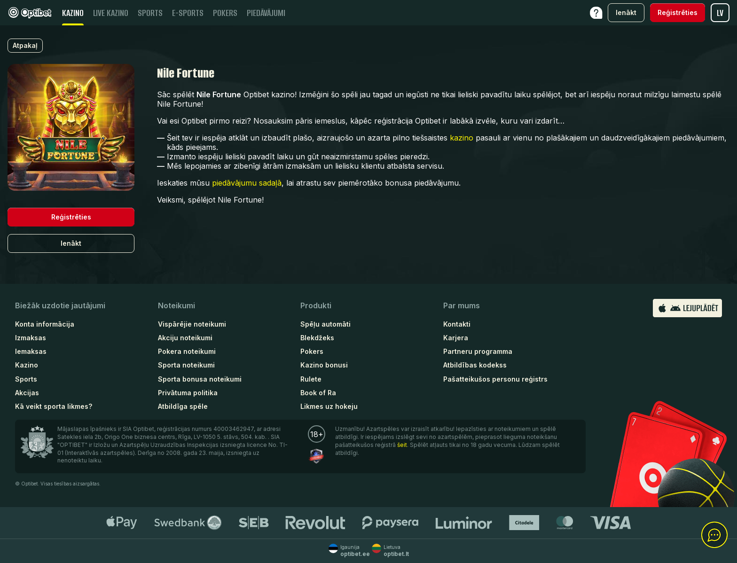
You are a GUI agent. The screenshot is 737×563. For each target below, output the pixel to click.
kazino (461, 137)
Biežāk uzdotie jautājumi (60, 305)
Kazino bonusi (324, 365)
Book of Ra (318, 393)
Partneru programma (477, 351)
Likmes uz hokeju (329, 406)
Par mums (461, 305)
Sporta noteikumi (186, 365)
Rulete (310, 379)
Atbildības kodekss (475, 365)
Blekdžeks (317, 338)
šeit (402, 444)
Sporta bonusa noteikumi (200, 379)
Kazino (26, 365)
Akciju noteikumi (185, 338)
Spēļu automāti (325, 324)
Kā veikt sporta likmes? (53, 406)
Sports (26, 379)
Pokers (311, 351)
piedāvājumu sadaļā (247, 183)
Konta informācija (44, 324)
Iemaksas (31, 351)
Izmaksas (30, 338)
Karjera (455, 338)
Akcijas (27, 393)
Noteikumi (176, 305)
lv (720, 13)
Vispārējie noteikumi (192, 324)
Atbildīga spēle (183, 406)
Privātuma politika (188, 393)
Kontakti (456, 324)
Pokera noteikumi (187, 351)
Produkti (315, 305)
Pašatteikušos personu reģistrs (495, 379)
